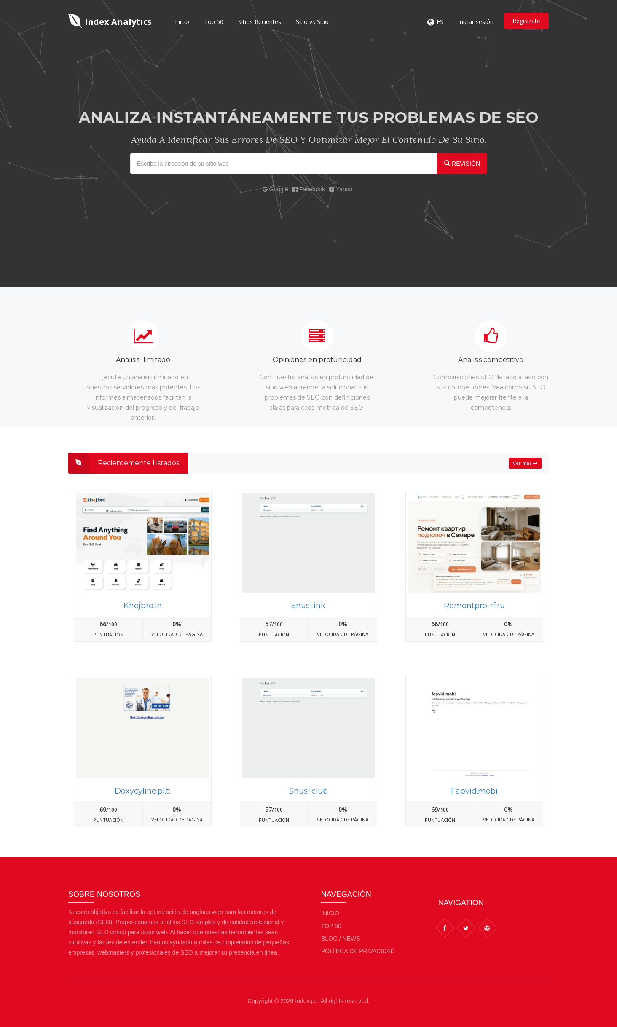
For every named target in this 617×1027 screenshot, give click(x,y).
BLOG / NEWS (340, 938)
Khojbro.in (142, 605)
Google (275, 189)
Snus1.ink (308, 605)
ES (440, 22)
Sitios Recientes (259, 22)
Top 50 (213, 22)
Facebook (308, 189)
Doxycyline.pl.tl (143, 791)
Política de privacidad (358, 951)
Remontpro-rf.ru (474, 605)
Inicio (182, 22)
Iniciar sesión (476, 22)
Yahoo (340, 189)
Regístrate (526, 21)
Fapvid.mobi (474, 791)
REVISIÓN (462, 163)
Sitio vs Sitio (312, 22)
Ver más (525, 463)
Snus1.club (308, 791)
